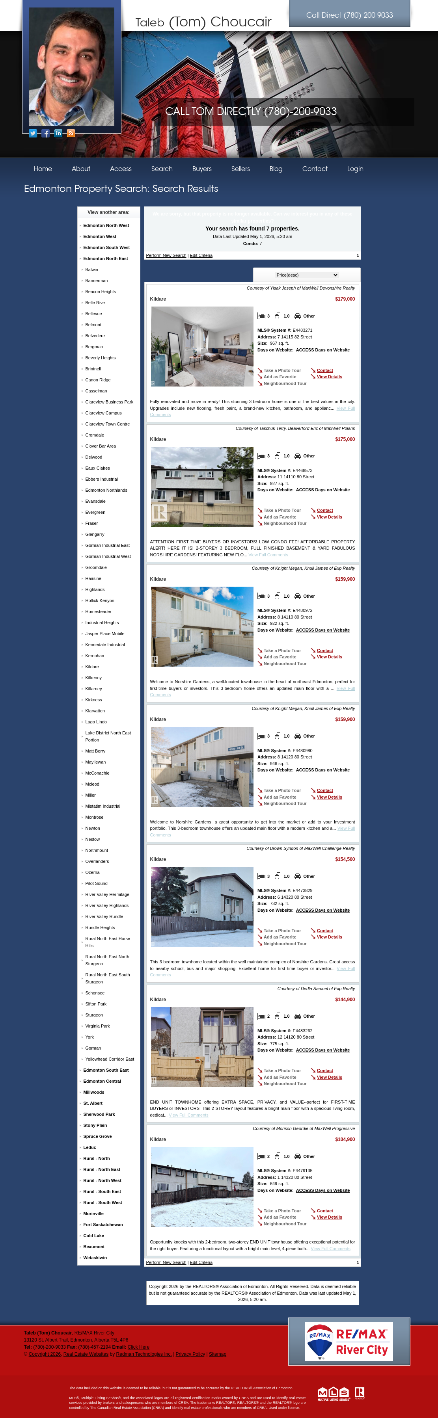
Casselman (96, 390)
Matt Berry (96, 751)
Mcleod (92, 784)
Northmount (97, 850)
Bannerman (97, 280)
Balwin (92, 269)
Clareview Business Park (110, 402)
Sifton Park (96, 1004)
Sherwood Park (99, 1114)
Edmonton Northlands (106, 490)
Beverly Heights (101, 357)
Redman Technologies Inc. (144, 1354)
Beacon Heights (101, 291)
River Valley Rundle (104, 916)
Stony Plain (95, 1125)
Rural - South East (102, 1191)
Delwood (94, 457)
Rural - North (97, 1158)
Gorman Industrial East (108, 545)
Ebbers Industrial (102, 479)
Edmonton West (100, 236)
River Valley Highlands (107, 905)
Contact (325, 370)
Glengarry (95, 534)
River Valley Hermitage (108, 894)
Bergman (94, 346)
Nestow (93, 839)
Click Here (138, 1347)
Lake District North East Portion (108, 736)
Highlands (95, 589)
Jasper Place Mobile (105, 633)
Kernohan (95, 655)
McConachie (98, 773)
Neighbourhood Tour (285, 383)
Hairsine (93, 578)
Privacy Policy (190, 1354)
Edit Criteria (201, 255)
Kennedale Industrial (105, 644)
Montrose (95, 817)
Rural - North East (102, 1169)
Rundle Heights (100, 927)
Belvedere (95, 335)
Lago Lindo (96, 721)
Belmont (93, 324)
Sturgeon (94, 1015)
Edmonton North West (106, 225)
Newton (93, 828)
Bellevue (94, 313)
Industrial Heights (102, 622)
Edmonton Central (102, 1081)
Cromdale (95, 435)
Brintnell (93, 368)
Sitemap (217, 1354)
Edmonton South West (107, 247)
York (90, 1037)
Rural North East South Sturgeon (108, 978)
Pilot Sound (97, 883)
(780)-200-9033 (349, 15)
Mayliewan (96, 762)
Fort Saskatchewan (103, 1224)
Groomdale (96, 567)
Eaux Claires (98, 468)
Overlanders (97, 861)
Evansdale (96, 501)
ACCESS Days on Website (323, 350)
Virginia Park (98, 1026)
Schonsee (95, 993)
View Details (329, 376)
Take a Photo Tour (282, 370)
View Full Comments (268, 554)
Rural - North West (102, 1180)
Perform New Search (166, 255)
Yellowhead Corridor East (110, 1059)
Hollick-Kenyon (100, 600)
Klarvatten (95, 710)
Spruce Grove (98, 1136)
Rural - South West (103, 1202)
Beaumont (94, 1246)
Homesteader (99, 611)
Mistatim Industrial (103, 806)
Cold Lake (94, 1235)
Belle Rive (95, 302)
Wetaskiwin (95, 1257)
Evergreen (96, 512)
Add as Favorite (280, 376)
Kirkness (94, 699)
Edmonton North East (106, 258)
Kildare (92, 666)
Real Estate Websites (86, 1354)
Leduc (90, 1147)
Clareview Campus (104, 413)
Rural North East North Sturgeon (107, 960)
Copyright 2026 (45, 1354)
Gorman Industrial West (108, 556)
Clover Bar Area (101, 446)
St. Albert (93, 1103)
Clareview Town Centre (108, 424)
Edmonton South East (106, 1070)
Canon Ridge (98, 379)
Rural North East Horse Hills (108, 942)
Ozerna (93, 872)
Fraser (92, 523)
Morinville (94, 1213)
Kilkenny (94, 677)
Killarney (94, 688)
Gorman (93, 1048)
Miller (91, 795)
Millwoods (94, 1092)
